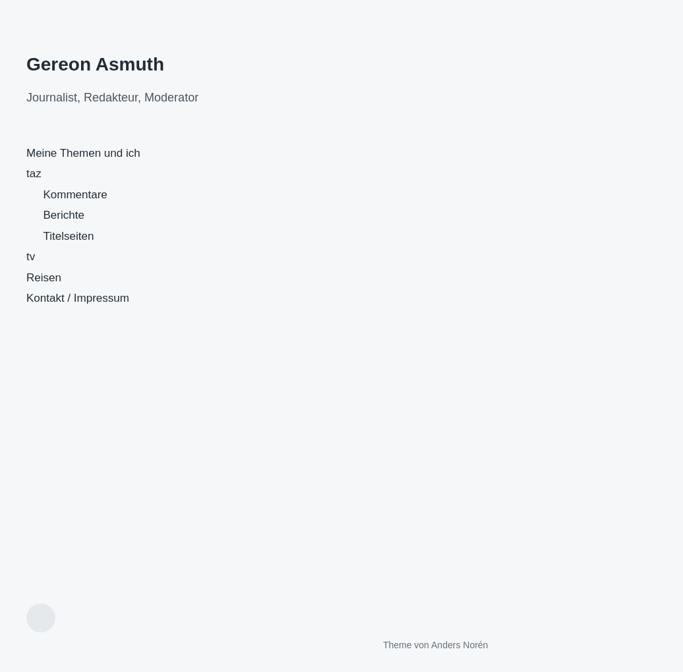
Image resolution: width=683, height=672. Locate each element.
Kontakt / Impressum (77, 298)
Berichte (64, 215)
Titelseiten (69, 236)
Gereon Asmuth (95, 64)
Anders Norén (459, 645)
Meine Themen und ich (83, 153)
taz (34, 173)
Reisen (43, 277)
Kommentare (75, 194)
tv (30, 256)
